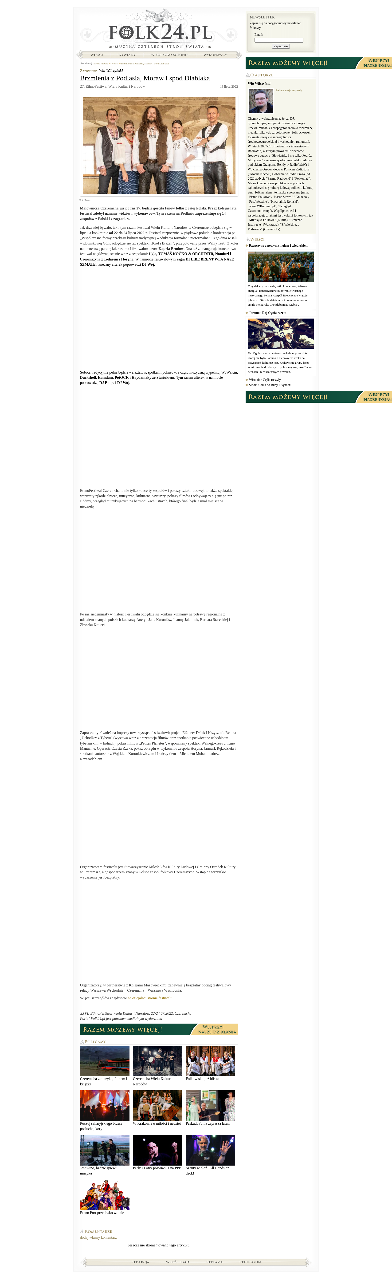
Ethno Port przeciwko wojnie (104, 1197)
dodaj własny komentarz (98, 1237)
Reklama (214, 1262)
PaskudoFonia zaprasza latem (210, 1107)
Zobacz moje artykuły (289, 90)
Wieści (96, 55)
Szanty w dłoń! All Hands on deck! (210, 1155)
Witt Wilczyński (111, 71)
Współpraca (178, 1262)
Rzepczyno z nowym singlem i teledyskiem (278, 245)
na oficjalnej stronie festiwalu (150, 998)
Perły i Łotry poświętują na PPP (157, 1152)
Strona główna (159, 29)
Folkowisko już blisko (210, 1063)
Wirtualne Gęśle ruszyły (265, 380)
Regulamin (250, 1262)
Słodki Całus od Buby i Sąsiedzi (270, 385)
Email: (259, 34)
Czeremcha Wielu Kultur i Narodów (157, 1066)
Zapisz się (281, 46)
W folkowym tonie (169, 55)
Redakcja (140, 1262)
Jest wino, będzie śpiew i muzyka (104, 1155)
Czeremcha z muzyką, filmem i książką (104, 1066)
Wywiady (126, 55)
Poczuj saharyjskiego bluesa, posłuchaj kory (104, 1110)
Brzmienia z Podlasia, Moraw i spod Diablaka (145, 63)
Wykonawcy (216, 55)
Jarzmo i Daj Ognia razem (267, 313)
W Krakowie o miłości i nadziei (157, 1107)
